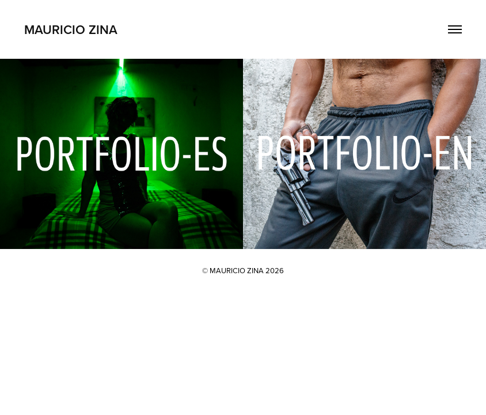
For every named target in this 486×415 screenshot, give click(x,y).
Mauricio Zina (70, 29)
